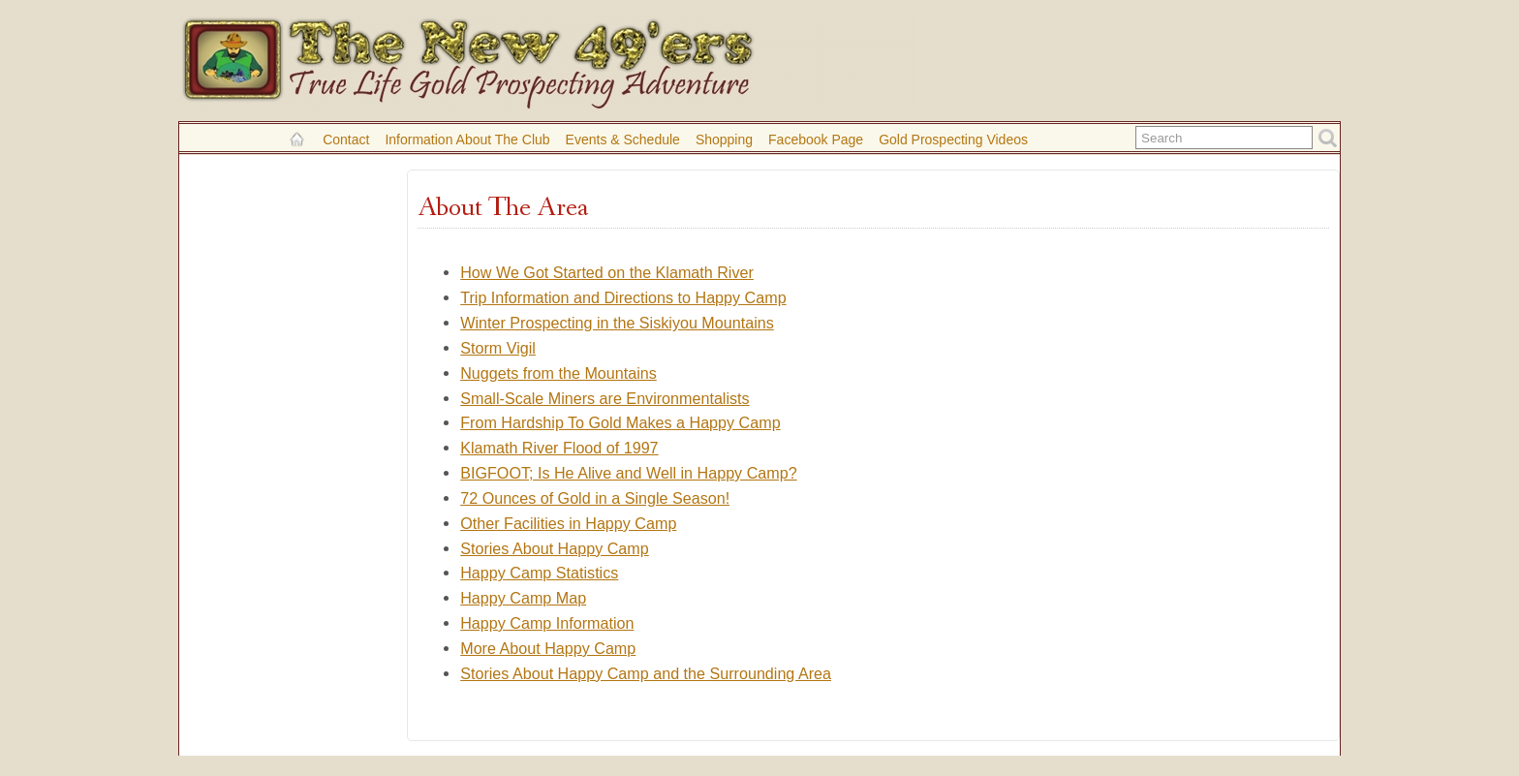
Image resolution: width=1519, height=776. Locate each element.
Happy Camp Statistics (539, 572)
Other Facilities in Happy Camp (568, 523)
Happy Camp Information (547, 623)
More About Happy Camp (548, 648)
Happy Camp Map (523, 597)
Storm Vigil (498, 348)
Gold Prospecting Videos (953, 139)
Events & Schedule (623, 139)
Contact (346, 139)
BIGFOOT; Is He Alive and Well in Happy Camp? (628, 472)
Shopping (724, 139)
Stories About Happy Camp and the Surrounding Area (645, 673)
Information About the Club (467, 139)
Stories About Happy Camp (554, 548)
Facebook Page (815, 139)
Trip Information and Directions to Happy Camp (623, 297)
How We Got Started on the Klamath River (607, 272)
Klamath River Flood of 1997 (559, 447)
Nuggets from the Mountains (558, 373)
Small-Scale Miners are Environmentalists (604, 398)
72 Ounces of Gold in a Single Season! (594, 498)
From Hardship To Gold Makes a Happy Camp (620, 422)
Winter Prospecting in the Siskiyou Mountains (617, 322)
